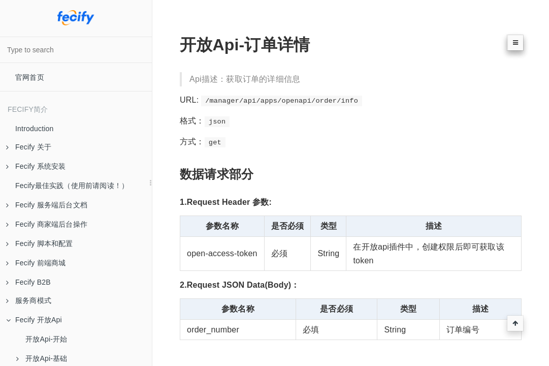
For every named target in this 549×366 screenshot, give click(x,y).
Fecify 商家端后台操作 (46, 224)
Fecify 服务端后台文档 (46, 205)
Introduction (34, 129)
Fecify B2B (28, 282)
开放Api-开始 (46, 339)
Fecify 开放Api (34, 320)
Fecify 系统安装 (36, 166)
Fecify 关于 (28, 147)
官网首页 (29, 77)
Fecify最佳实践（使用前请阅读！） (71, 185)
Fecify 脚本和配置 (39, 243)
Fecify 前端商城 (36, 263)
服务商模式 (28, 300)
